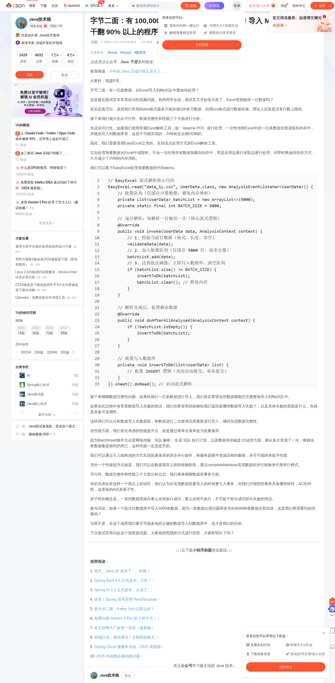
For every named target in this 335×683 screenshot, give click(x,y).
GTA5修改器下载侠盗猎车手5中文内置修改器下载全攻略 (46, 287)
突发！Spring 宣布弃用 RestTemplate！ (127, 599)
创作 (322, 6)
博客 (32, 6)
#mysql (125, 52)
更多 (113, 6)
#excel (112, 52)
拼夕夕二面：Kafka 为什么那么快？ (124, 609)
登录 (237, 6)
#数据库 (140, 52)
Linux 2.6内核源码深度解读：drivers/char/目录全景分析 (46, 274)
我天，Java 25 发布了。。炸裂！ (122, 571)
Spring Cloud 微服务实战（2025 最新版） (129, 647)
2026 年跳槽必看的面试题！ (120, 656)
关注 (128, 676)
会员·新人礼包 (262, 5)
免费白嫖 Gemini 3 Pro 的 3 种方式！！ (127, 618)
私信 (64, 75)
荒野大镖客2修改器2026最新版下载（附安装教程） (46, 261)
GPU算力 (95, 4)
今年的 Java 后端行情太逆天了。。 (139, 71)
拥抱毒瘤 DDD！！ (42, 434)
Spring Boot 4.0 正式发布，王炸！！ (125, 580)
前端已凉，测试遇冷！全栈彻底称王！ (126, 637)
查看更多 (47, 223)
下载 (43, 6)
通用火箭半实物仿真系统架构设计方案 (46, 249)
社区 (55, 6)
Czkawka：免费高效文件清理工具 (45, 297)
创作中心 (299, 6)
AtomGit (71, 5)
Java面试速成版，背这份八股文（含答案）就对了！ (52, 426)
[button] (17, 352)
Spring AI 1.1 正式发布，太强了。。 (124, 590)
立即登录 (202, 45)
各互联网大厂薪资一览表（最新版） (124, 628)
